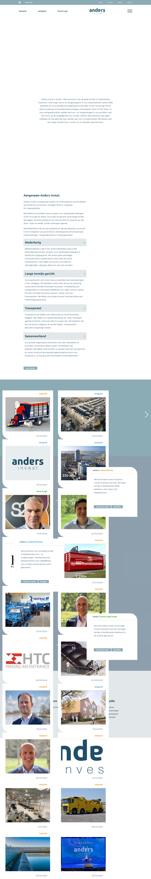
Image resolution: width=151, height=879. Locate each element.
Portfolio (117, 507)
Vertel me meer (102, 507)
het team (110, 2)
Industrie (110, 707)
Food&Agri (110, 717)
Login (100, 2)
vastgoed (42, 11)
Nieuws (120, 2)
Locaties (43, 581)
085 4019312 (54, 707)
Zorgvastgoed (112, 714)
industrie (23, 11)
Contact (129, 2)
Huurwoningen (112, 710)
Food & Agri (63, 11)
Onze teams (30, 368)
